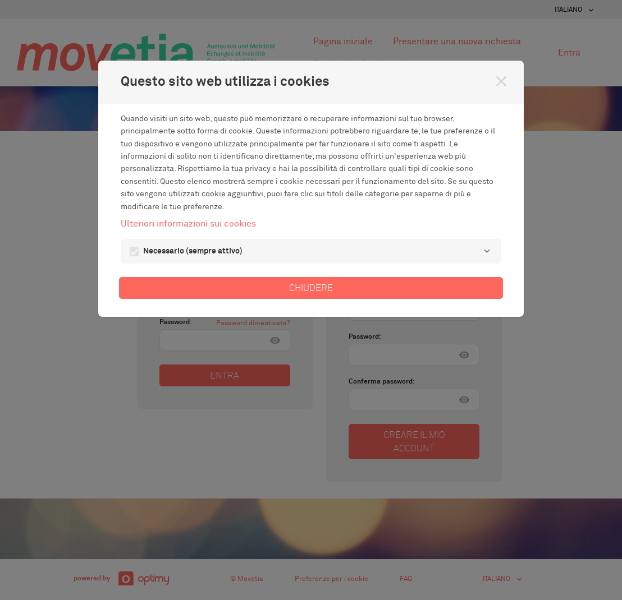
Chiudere (311, 288)
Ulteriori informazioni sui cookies (188, 223)
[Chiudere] (501, 81)
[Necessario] (486, 251)
